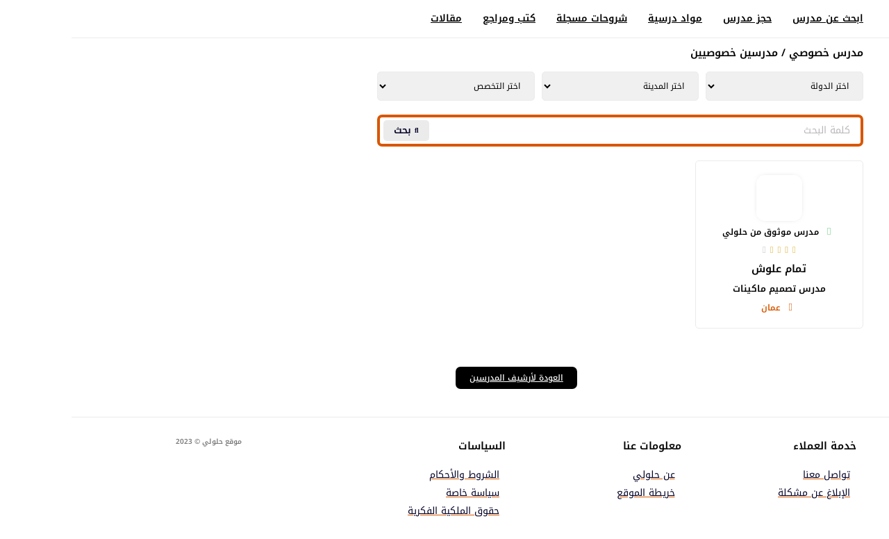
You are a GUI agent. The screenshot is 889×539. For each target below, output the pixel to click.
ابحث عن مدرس (756, 19)
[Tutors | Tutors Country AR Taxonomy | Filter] (713, 86)
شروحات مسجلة (520, 19)
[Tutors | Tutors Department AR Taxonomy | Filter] (384, 86)
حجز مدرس (675, 19)
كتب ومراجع (437, 19)
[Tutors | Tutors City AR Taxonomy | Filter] (549, 86)
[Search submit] (335, 130)
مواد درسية (603, 19)
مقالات (374, 19)
